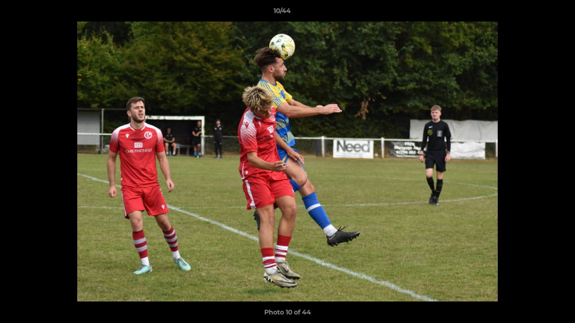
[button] (537, 13)
